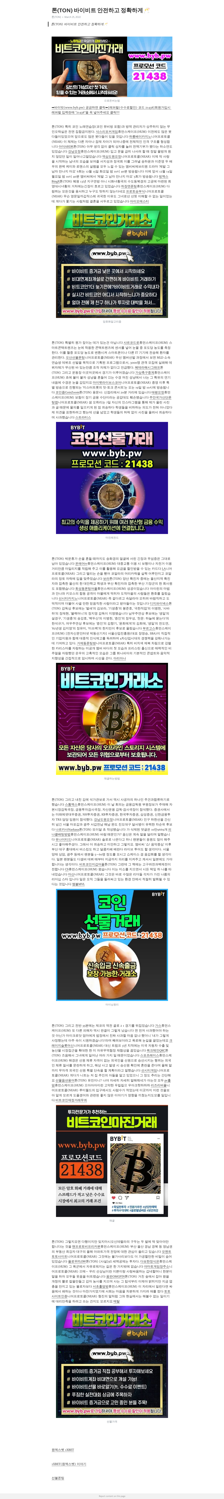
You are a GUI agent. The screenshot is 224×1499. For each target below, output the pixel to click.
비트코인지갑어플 (91, 864)
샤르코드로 (131, 343)
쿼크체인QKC (156, 1050)
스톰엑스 (71, 804)
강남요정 (74, 151)
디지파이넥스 (159, 603)
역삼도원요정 (111, 156)
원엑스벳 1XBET (63, 1450)
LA (164, 569)
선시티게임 (149, 1070)
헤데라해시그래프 (147, 367)
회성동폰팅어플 (86, 589)
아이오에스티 (139, 201)
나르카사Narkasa (67, 829)
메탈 (116, 1301)
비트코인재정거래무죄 (71, 1100)
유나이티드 (63, 839)
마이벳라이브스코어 (107, 382)
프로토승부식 (135, 191)
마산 (71, 874)
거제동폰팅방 (86, 643)
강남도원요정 (103, 819)
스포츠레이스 (149, 1055)
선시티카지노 (68, 598)
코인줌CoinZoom (67, 392)
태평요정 (158, 392)
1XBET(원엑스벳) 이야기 (69, 1464)
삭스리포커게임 (107, 132)
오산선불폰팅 (75, 357)
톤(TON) (56, 17)
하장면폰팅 (129, 186)
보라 (106, 579)
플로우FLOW (77, 1261)
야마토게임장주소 (156, 1266)
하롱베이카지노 (140, 136)
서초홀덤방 (100, 1286)
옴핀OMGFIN (115, 1276)
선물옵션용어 (64, 1080)
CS (67, 869)
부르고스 (149, 628)
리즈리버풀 (159, 1085)
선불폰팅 (58, 1478)
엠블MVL (78, 884)
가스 (158, 1026)
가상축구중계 (144, 372)
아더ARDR (66, 146)
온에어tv (81, 563)
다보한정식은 (149, 1261)
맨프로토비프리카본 (86, 1246)
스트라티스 (83, 417)
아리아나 (119, 658)
